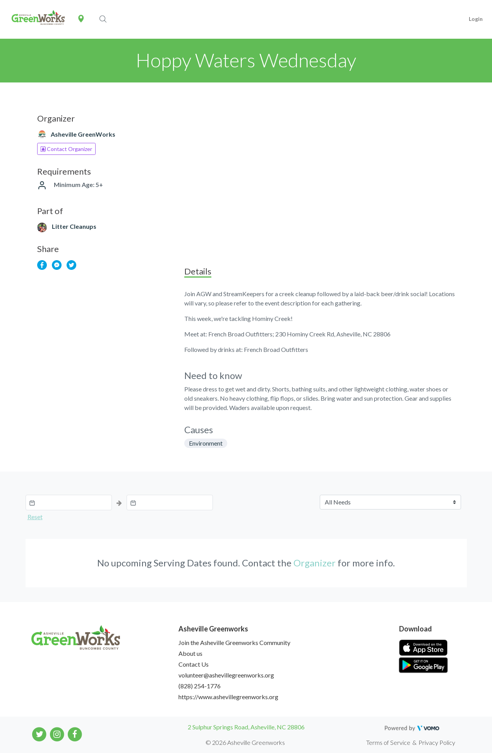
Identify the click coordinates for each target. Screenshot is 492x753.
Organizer (314, 562)
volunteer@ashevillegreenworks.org (226, 675)
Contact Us (193, 664)
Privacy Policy (436, 742)
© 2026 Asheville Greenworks (245, 742)
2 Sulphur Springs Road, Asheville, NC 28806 (246, 727)
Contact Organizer (66, 149)
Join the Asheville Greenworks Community (234, 642)
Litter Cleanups (74, 226)
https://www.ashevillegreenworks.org (228, 696)
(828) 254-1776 (199, 686)
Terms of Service (388, 742)
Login (476, 18)
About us (190, 653)
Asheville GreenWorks (83, 134)
